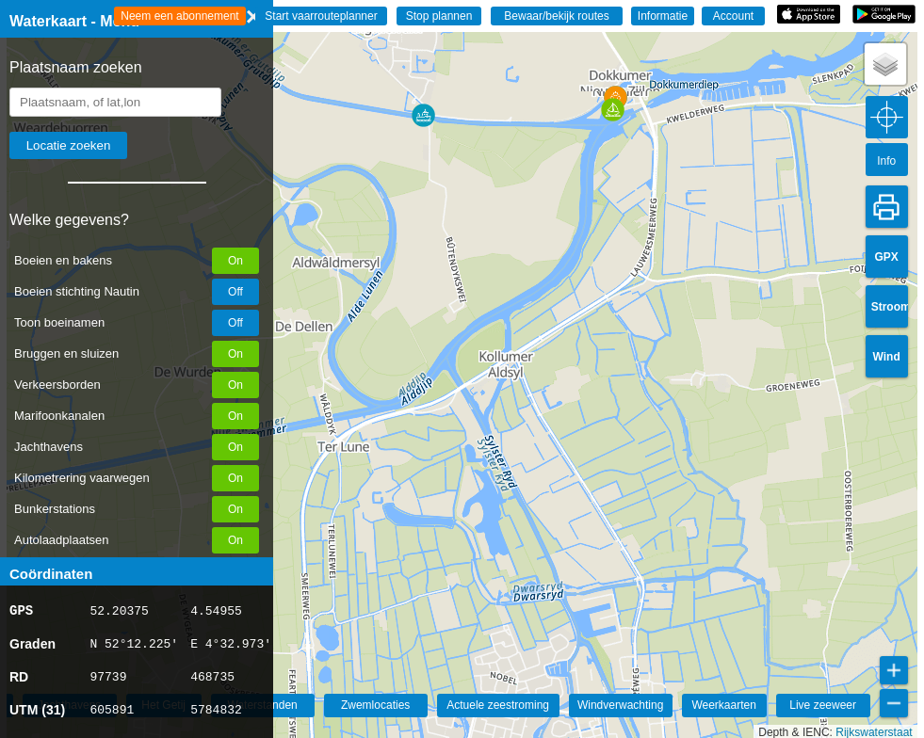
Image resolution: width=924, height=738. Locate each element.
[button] (423, 115)
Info (886, 161)
